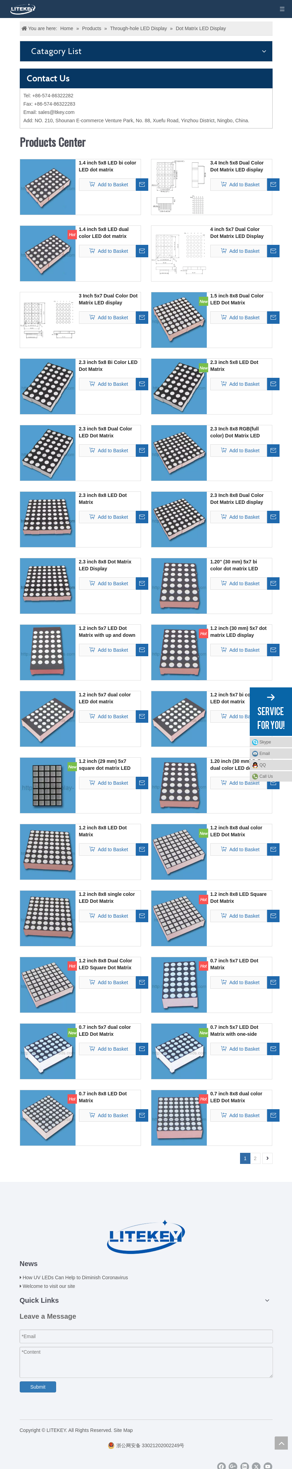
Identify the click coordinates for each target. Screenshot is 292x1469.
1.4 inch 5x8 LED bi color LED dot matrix (107, 166)
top (281, 1443)
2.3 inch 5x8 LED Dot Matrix (234, 365)
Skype (274, 742)
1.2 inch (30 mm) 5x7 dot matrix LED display (238, 631)
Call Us (266, 776)
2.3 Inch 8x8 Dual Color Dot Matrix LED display (237, 498)
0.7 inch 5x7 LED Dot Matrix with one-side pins (234, 1031)
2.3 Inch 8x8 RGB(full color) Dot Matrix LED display (235, 432)
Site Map (123, 1430)
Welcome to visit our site (49, 1286)
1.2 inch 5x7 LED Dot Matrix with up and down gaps (107, 632)
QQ (274, 765)
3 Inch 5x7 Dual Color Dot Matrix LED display (108, 299)
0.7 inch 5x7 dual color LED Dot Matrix (105, 1030)
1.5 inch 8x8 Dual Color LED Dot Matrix (237, 299)
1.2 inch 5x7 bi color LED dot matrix (233, 698)
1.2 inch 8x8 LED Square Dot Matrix (238, 897)
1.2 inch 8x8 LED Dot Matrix (103, 831)
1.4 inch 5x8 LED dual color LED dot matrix (104, 232)
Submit (38, 1387)
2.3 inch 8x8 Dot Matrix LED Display (105, 565)
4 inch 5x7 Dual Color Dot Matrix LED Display (237, 232)
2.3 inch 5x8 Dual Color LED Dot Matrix (105, 432)
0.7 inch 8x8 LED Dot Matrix (103, 1097)
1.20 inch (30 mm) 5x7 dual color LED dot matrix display (235, 765)
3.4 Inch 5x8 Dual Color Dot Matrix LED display (237, 166)
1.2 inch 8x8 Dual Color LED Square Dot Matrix (105, 964)
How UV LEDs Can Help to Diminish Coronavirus (75, 1277)
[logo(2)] (146, 1236)
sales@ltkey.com (56, 112)
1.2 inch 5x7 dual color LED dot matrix (105, 698)
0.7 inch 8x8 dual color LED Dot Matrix (236, 1097)
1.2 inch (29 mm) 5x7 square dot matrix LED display (105, 765)
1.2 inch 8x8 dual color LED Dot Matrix (236, 831)
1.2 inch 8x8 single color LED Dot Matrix (107, 897)
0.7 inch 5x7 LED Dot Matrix (234, 964)
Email (274, 753)
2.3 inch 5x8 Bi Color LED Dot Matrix (108, 365)
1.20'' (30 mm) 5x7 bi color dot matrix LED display (234, 565)
